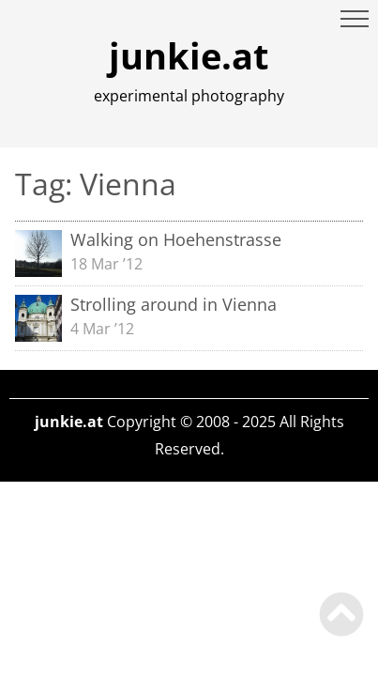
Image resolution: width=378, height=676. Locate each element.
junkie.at (189, 55)
